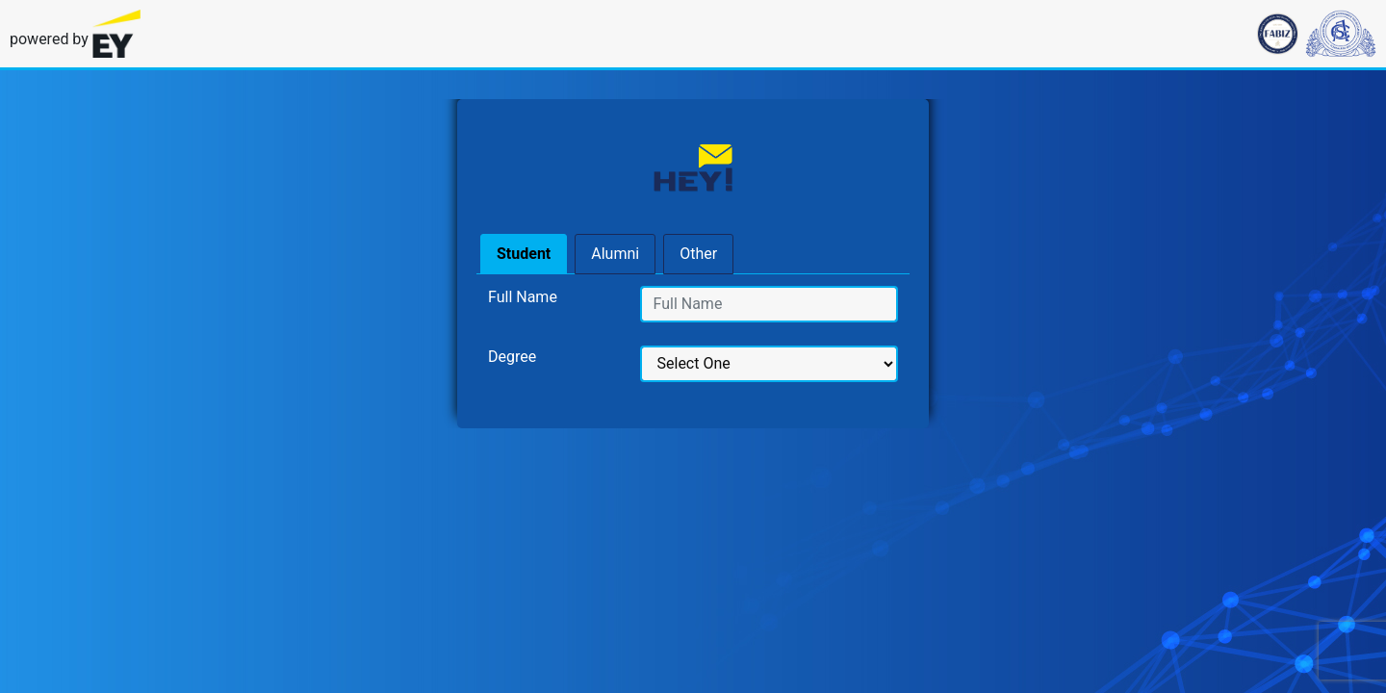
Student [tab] (524, 253)
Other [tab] (698, 253)
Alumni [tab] (615, 253)
